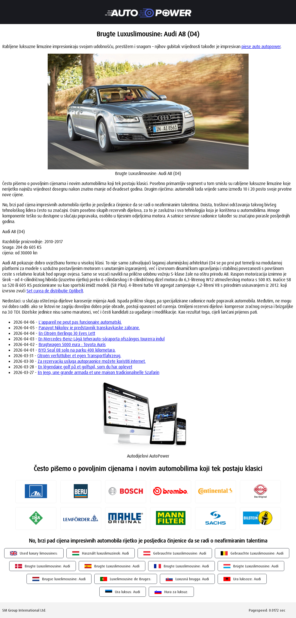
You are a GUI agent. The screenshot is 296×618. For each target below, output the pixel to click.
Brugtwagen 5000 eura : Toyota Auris (72, 344)
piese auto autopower (261, 46)
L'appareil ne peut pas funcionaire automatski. (80, 322)
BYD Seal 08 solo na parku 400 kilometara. (76, 350)
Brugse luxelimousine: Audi (64, 579)
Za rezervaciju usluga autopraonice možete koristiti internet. (92, 361)
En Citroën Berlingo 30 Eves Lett (66, 333)
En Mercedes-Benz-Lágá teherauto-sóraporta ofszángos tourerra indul (101, 339)
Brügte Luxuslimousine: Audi (255, 566)
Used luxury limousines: (39, 553)
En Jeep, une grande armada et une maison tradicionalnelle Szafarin (98, 372)
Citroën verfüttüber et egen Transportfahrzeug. (79, 355)
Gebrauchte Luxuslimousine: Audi (179, 553)
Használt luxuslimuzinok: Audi (105, 553)
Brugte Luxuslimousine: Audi (47, 566)
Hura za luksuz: (176, 591)
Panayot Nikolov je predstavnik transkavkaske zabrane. (89, 327)
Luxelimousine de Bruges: (130, 579)
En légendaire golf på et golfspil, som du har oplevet (85, 367)
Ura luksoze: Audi (247, 579)
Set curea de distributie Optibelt (55, 290)
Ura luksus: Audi (127, 591)
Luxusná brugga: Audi (192, 579)
